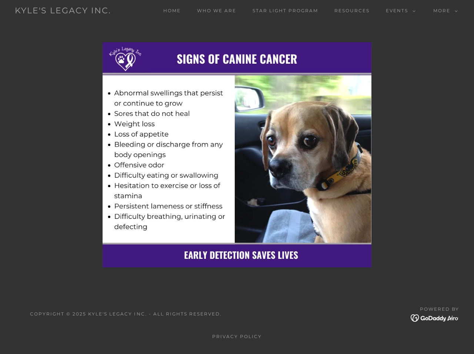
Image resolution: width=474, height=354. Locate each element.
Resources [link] (352, 10)
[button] (399, 10)
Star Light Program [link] (285, 10)
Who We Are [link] (216, 10)
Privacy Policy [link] (237, 336)
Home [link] (172, 10)
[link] (63, 11)
